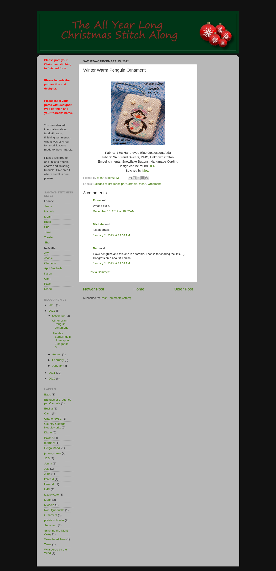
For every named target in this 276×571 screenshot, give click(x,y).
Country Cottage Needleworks (54, 425)
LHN (47, 489)
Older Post (183, 289)
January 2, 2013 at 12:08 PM (111, 263)
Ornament (154, 183)
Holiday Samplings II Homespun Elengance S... (61, 340)
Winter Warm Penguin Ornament (60, 324)
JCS (47, 458)
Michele (98, 224)
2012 (52, 310)
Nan (96, 248)
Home (138, 289)
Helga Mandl (52, 448)
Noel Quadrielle (54, 510)
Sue (46, 227)
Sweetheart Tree (55, 539)
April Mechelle (53, 268)
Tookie (48, 237)
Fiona (97, 200)
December (59, 315)
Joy (46, 252)
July (46, 468)
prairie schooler (54, 520)
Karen (48, 273)
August (57, 354)
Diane (48, 288)
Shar (47, 242)
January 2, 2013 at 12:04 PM (111, 235)
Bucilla (48, 408)
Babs (47, 221)
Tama (47, 232)
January (57, 365)
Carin (47, 278)
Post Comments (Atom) (116, 298)
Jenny (48, 206)
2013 (52, 305)
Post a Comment (99, 272)
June (47, 473)
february (49, 442)
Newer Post (93, 289)
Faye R (49, 437)
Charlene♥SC (53, 418)
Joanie (48, 258)
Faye (47, 283)
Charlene (50, 263)
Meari (146, 170)
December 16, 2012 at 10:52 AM (114, 211)
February (58, 360)
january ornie (52, 453)
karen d (49, 479)
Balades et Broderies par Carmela (115, 183)
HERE (153, 166)
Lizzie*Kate (51, 494)
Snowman (50, 525)
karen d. (49, 484)
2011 (52, 372)
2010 (52, 378)
